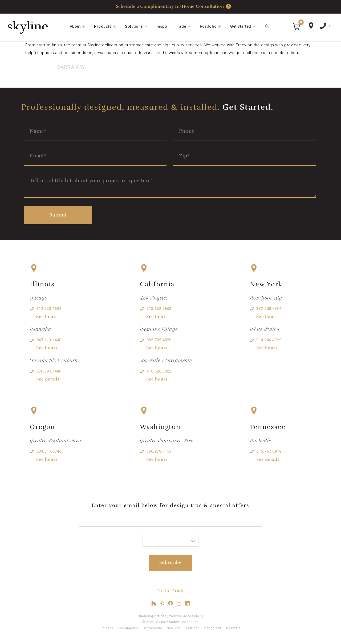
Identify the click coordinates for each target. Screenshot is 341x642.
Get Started (245, 26)
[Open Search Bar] (267, 26)
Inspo (162, 26)
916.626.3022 (159, 371)
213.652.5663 (159, 308)
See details (47, 379)
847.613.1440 (49, 340)
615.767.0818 (268, 451)
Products (107, 26)
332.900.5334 (268, 308)
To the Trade (171, 591)
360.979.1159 (159, 451)
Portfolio (213, 26)
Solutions (139, 26)
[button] (296, 27)
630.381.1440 (49, 371)
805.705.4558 (159, 340)
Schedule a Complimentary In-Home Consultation (173, 6)
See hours (47, 316)
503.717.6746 (49, 451)
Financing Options (152, 616)
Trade (185, 26)
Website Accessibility (186, 616)
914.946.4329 (268, 340)
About (80, 26)
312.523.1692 (49, 308)
